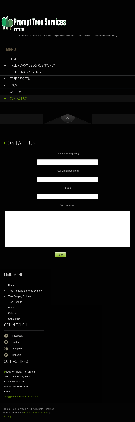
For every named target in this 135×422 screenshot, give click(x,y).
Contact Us (14, 319)
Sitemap (7, 416)
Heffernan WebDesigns (35, 412)
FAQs (11, 307)
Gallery (12, 313)
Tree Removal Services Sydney (25, 290)
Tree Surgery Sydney (19, 296)
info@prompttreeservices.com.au (21, 396)
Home (11, 285)
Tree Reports (15, 302)
